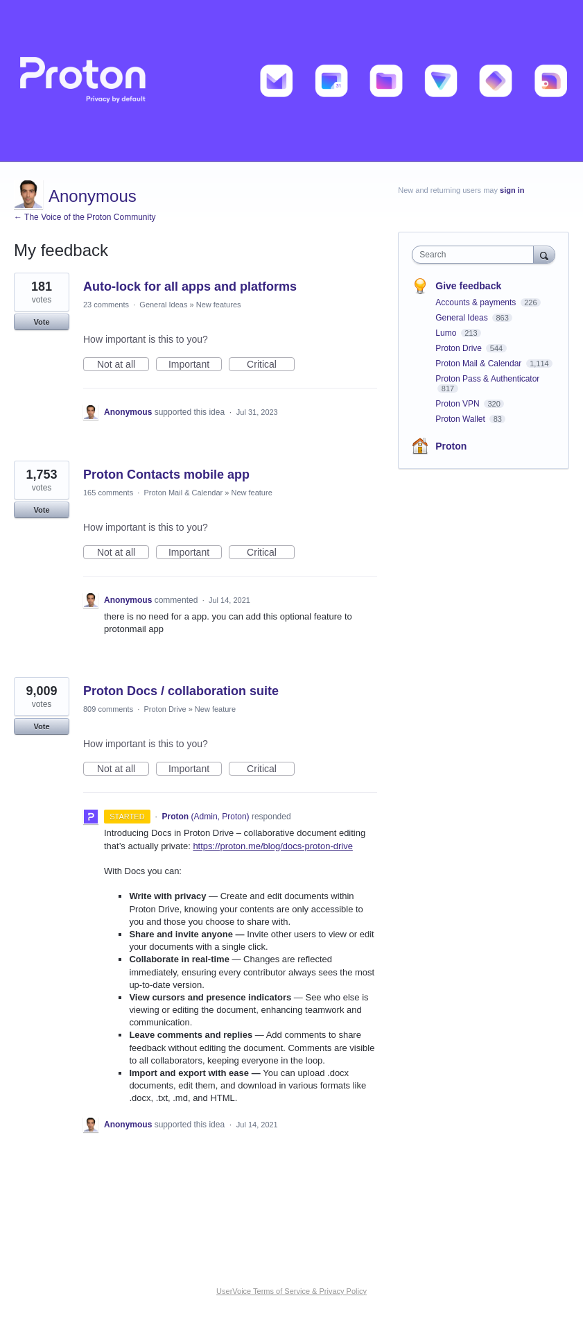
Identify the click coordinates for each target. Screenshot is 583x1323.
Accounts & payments (476, 302)
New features (218, 304)
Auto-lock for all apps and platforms (190, 286)
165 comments (108, 492)
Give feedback (468, 285)
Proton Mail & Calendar (183, 492)
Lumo (446, 333)
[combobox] (475, 254)
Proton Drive (164, 709)
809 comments (108, 709)
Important (195, 365)
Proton (451, 446)
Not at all (123, 365)
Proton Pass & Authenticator (487, 379)
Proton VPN (458, 404)
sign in (512, 190)
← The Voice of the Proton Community (85, 217)
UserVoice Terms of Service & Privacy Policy (291, 1291)
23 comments (106, 304)
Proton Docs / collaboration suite (181, 691)
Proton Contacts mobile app (166, 474)
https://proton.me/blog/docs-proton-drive (273, 846)
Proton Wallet (461, 419)
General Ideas (163, 304)
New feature (251, 492)
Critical (271, 365)
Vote (41, 322)
